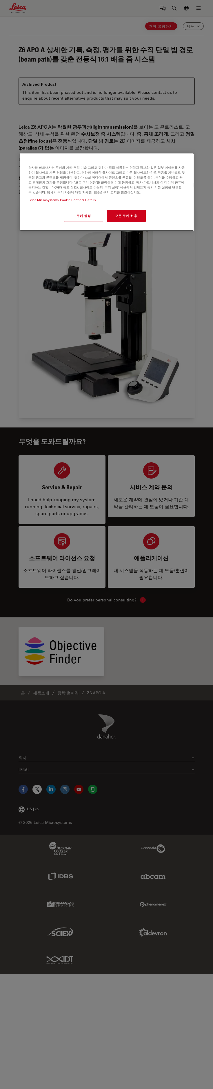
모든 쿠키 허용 (126, 215)
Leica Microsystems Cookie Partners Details (62, 200)
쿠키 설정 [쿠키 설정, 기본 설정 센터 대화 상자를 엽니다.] (84, 215)
